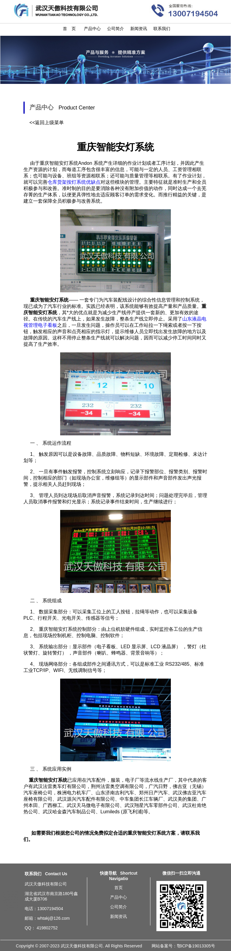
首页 (118, 887)
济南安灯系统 (10, 908)
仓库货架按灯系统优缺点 (74, 182)
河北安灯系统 (12, 897)
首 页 (69, 28)
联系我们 (161, 28)
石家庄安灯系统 (9, 900)
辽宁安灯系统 (8, 892)
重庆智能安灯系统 (58, 629)
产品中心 (92, 28)
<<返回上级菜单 (46, 122)
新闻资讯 (138, 28)
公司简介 (115, 28)
